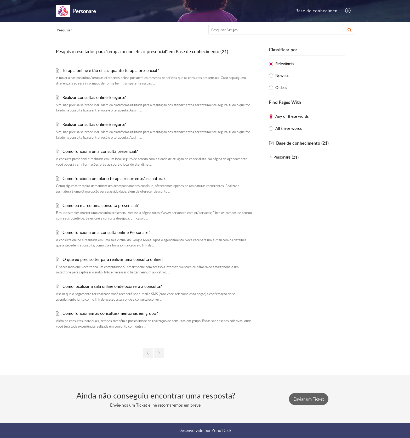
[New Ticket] (308, 399)
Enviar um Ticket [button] (308, 399)
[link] (148, 353)
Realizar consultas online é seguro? (94, 97)
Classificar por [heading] (283, 50)
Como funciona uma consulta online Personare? (106, 232)
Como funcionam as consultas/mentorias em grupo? (110, 313)
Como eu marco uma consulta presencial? (100, 205)
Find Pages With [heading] (285, 102)
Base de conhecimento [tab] (318, 11)
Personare (282, 157)
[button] (348, 11)
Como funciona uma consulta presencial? (100, 151)
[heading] (310, 143)
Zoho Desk (221, 430)
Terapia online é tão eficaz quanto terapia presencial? (110, 70)
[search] (281, 30)
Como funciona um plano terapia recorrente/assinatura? (113, 178)
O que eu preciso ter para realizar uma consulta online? (112, 259)
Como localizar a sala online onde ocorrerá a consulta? (112, 286)
